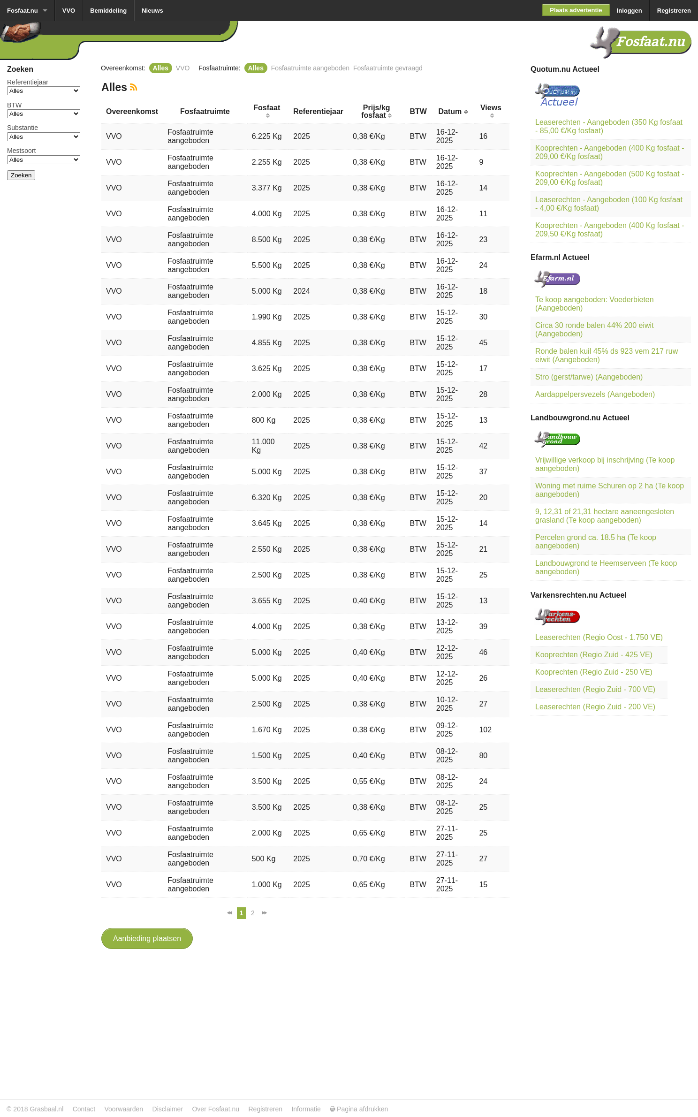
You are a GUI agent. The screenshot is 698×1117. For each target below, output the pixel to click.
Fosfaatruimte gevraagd (388, 68)
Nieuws (152, 10)
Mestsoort (21, 150)
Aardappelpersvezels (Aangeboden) (595, 394)
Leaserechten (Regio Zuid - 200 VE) (595, 707)
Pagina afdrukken (359, 1109)
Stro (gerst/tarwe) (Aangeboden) (589, 377)
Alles (160, 68)
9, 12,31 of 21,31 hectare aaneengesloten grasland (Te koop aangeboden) (604, 516)
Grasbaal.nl (46, 1109)
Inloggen (629, 10)
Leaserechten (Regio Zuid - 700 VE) (595, 689)
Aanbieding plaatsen (147, 938)
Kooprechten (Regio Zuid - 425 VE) (593, 655)
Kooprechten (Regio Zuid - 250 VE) (593, 672)
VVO (68, 10)
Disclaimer (167, 1109)
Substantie (22, 127)
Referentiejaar (27, 82)
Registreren (674, 10)
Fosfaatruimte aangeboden (310, 68)
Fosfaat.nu (22, 10)
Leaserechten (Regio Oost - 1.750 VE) (599, 637)
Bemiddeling (108, 10)
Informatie (305, 1109)
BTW (14, 105)
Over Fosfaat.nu (215, 1109)
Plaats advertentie (576, 10)
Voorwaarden (123, 1109)
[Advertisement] (43, 328)
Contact (84, 1109)
